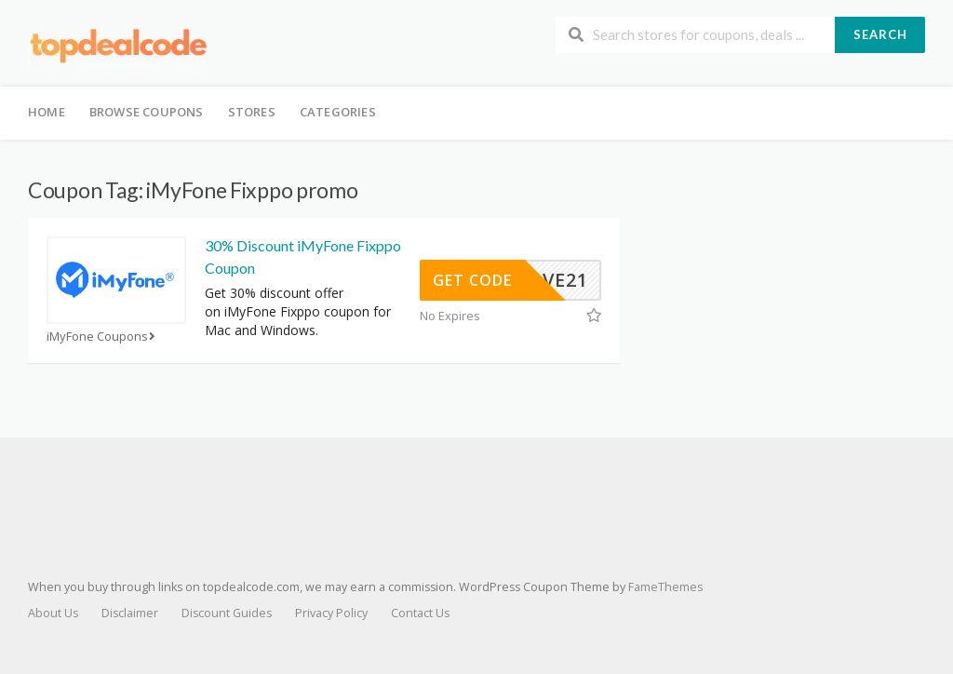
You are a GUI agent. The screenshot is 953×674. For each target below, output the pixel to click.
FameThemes (665, 587)
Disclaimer (129, 613)
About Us (53, 613)
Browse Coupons (146, 111)
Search (880, 34)
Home (46, 111)
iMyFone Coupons (103, 336)
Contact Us (420, 613)
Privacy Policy (331, 613)
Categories (338, 111)
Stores (251, 111)
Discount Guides (226, 613)
